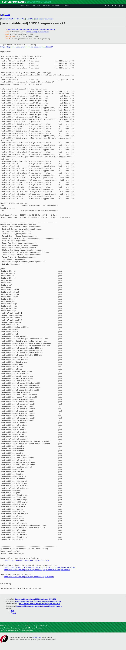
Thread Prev (20, 19)
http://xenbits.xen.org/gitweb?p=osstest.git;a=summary (29, 577)
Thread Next (30, 19)
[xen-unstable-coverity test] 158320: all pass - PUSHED (35, 599)
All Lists (7, 15)
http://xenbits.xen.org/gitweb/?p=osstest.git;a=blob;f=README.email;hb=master (39, 567)
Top (2, 15)
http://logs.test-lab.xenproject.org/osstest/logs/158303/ (26, 47)
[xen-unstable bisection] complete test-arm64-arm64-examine (38, 601)
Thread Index (48, 19)
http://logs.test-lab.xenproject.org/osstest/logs (26, 560)
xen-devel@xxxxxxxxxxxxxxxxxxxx (20, 29)
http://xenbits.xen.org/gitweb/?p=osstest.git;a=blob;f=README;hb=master (37, 570)
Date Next (11, 19)
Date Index (39, 19)
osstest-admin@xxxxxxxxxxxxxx (44, 29)
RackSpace (37, 637)
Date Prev (4, 19)
